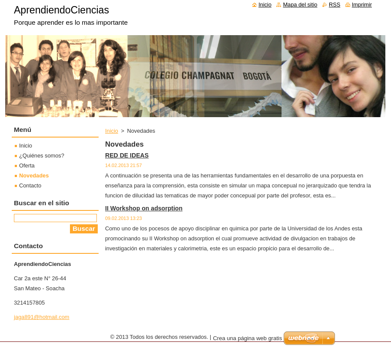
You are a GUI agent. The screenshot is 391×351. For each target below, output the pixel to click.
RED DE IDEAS (127, 155)
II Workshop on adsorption (143, 208)
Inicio (111, 131)
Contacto (30, 185)
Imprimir (362, 4)
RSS (334, 4)
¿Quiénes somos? (41, 155)
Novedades (34, 175)
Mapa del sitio (300, 4)
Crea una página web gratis (247, 338)
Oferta (27, 165)
